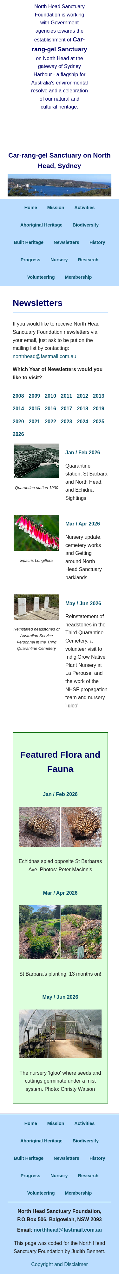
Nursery (59, 259)
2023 (66, 421)
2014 (18, 408)
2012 (82, 396)
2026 (18, 434)
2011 (66, 396)
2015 (34, 408)
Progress (30, 259)
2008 (18, 396)
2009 (34, 396)
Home (30, 207)
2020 (18, 421)
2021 (34, 421)
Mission (55, 207)
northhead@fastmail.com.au (44, 356)
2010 (50, 396)
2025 (98, 421)
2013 (98, 396)
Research (88, 259)
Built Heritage (29, 242)
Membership (78, 277)
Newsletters (66, 242)
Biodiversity (86, 224)
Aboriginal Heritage (41, 224)
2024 (82, 421)
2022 (50, 421)
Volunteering (41, 277)
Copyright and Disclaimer (59, 1264)
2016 (50, 408)
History (97, 242)
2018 (82, 408)
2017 (66, 408)
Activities (84, 207)
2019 (98, 408)
